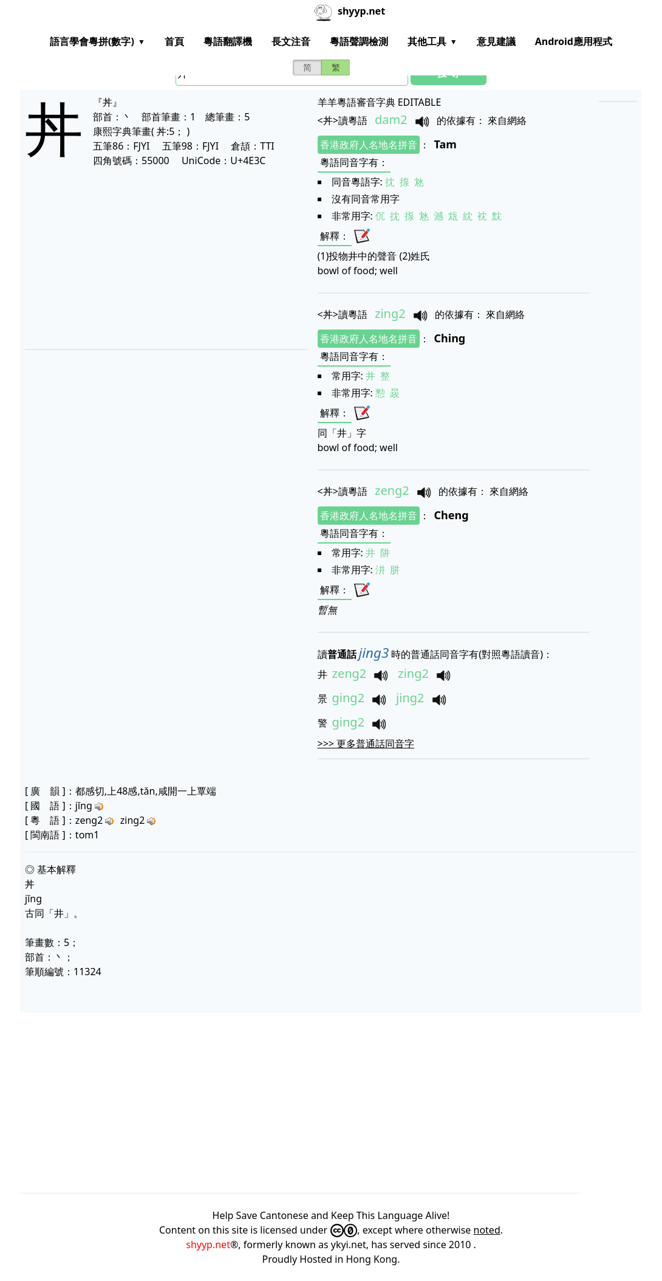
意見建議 (496, 41)
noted (487, 1230)
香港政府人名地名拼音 (368, 144)
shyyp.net (208, 1244)
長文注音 (290, 41)
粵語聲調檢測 (359, 41)
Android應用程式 (573, 41)
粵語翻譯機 (227, 41)
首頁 (174, 41)
